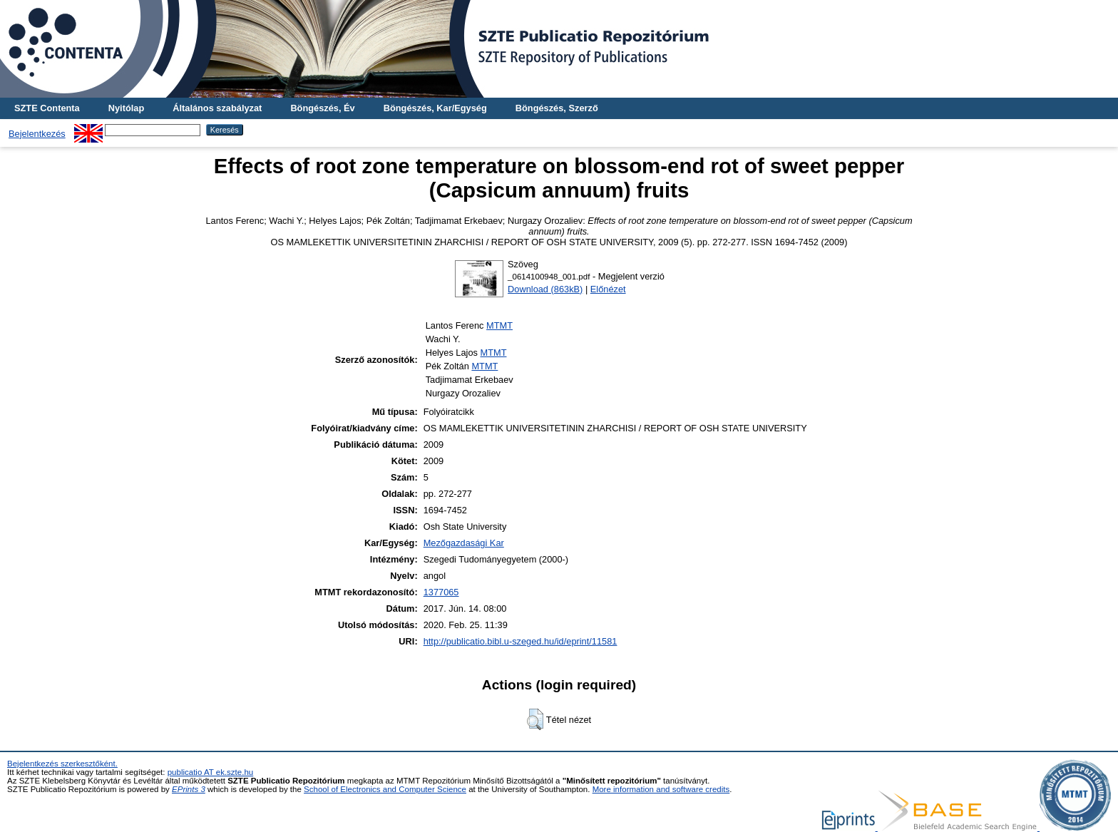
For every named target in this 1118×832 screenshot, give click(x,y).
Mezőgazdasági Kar (464, 543)
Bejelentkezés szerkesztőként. (62, 763)
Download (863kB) (545, 289)
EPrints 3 (188, 789)
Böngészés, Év (322, 108)
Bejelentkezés (37, 133)
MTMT (499, 325)
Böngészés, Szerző (557, 108)
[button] (535, 719)
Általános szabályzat (217, 108)
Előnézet (608, 289)
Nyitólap (126, 108)
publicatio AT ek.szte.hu (211, 772)
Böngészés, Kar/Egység (435, 108)
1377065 (441, 592)
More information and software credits (661, 789)
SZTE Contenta (47, 108)
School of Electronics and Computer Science (385, 789)
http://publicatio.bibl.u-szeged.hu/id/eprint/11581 (520, 641)
